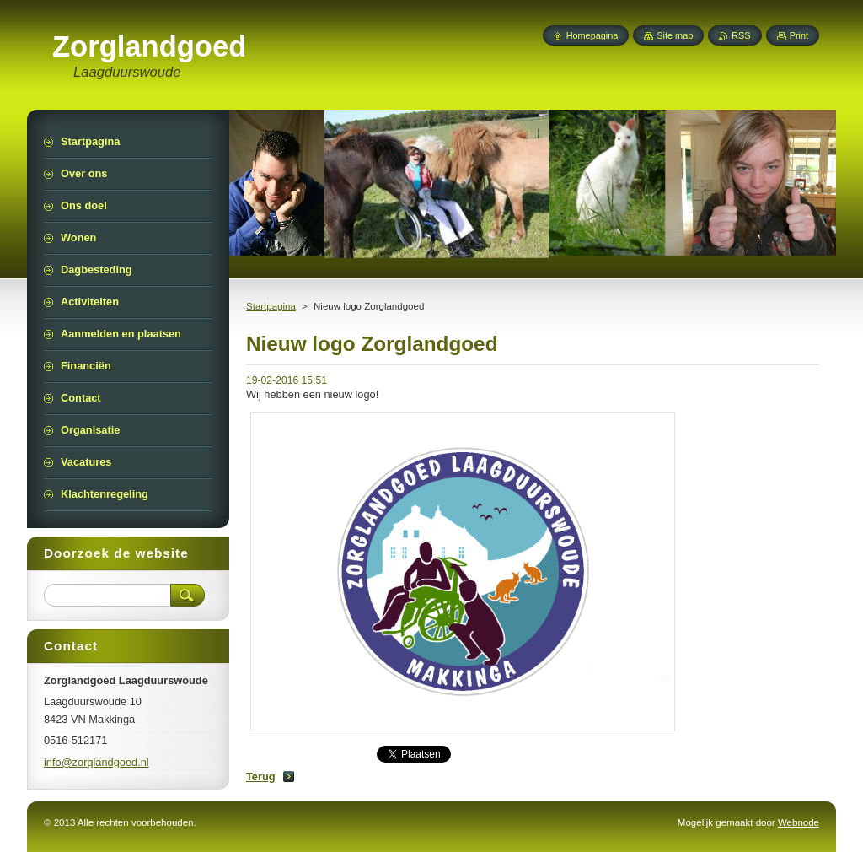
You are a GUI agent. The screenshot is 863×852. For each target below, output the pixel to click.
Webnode (798, 822)
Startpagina (271, 306)
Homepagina (592, 35)
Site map (675, 35)
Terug (261, 776)
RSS (741, 35)
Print (799, 35)
